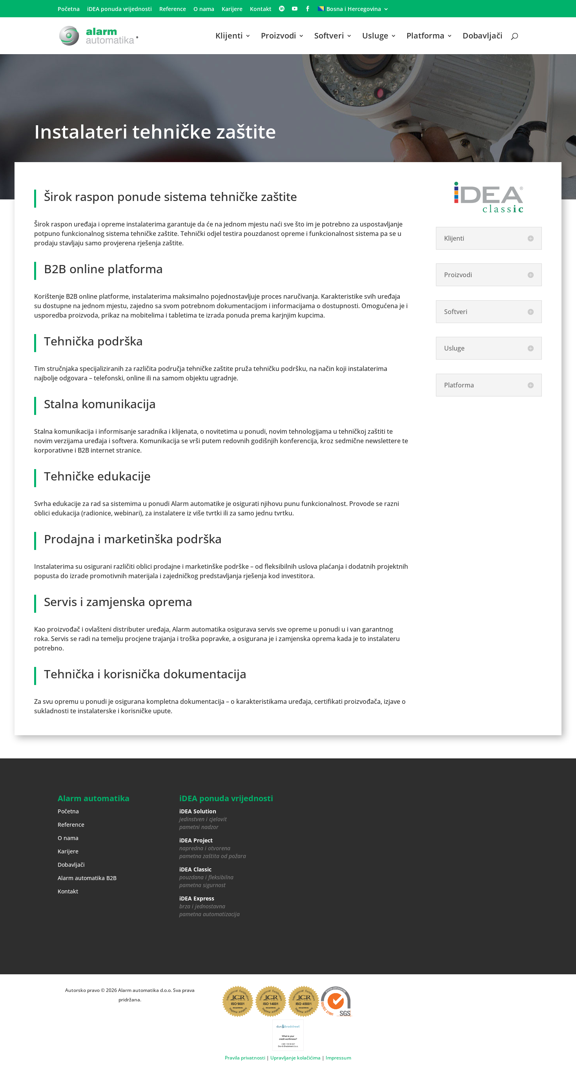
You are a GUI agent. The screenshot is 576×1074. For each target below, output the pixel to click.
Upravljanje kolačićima (295, 1057)
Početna (69, 9)
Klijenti (229, 37)
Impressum (338, 1057)
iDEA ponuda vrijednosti (119, 9)
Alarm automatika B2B (87, 878)
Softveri (329, 37)
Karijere (232, 9)
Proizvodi (278, 37)
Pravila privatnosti (245, 1057)
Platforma (425, 37)
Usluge (375, 37)
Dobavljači (483, 37)
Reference (172, 9)
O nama (203, 9)
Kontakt (261, 9)
